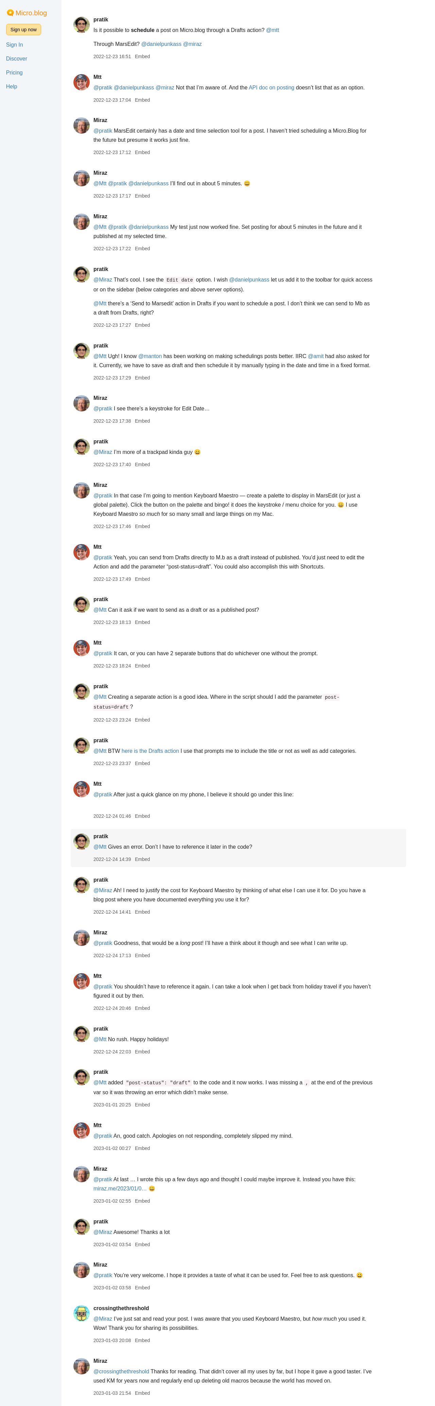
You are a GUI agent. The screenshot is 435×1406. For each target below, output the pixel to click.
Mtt (107, 77)
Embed (151, 56)
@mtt (282, 30)
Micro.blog (31, 13)
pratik (110, 19)
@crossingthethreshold (131, 1371)
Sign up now (24, 29)
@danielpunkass (171, 44)
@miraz (202, 44)
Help (11, 86)
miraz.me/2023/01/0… (129, 1188)
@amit (325, 356)
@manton (160, 356)
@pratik (112, 87)
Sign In (14, 45)
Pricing (14, 72)
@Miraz (112, 280)
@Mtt (109, 183)
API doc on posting (281, 87)
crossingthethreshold (131, 1308)
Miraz (110, 120)
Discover (16, 59)
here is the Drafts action (160, 751)
